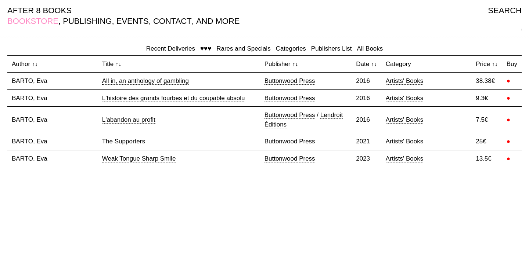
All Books (370, 48)
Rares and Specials (243, 48)
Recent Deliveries (170, 48)
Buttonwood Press (289, 80)
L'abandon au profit (128, 119)
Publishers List (331, 48)
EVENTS (132, 21)
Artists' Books (404, 80)
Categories (291, 48)
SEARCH (505, 10)
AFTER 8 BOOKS (39, 10)
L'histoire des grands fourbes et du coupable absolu (173, 98)
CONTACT (172, 21)
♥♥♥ (205, 48)
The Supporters (123, 141)
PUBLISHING (87, 21)
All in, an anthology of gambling (145, 80)
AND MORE (218, 21)
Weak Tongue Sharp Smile (139, 158)
